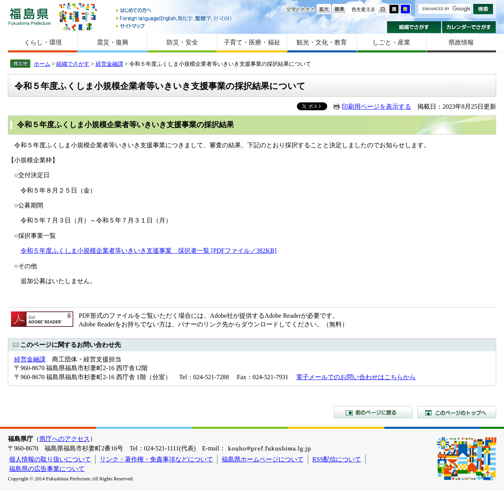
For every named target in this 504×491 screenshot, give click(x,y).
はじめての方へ (174, 11)
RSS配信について (336, 459)
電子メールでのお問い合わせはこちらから (356, 377)
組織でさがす (414, 27)
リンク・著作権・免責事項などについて (156, 459)
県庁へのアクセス (64, 438)
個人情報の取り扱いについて (50, 459)
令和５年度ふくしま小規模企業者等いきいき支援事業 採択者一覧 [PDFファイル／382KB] (148, 250)
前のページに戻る (373, 412)
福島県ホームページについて (263, 459)
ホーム (42, 64)
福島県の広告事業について (47, 468)
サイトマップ (174, 26)
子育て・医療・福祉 (252, 42)
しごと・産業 (391, 42)
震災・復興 (112, 42)
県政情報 (461, 42)
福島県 (29, 16)
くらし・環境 (43, 42)
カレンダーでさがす (469, 27)
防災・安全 (182, 42)
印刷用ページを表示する (376, 106)
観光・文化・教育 (321, 42)
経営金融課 (109, 64)
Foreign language (174, 18)
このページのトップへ (456, 412)
